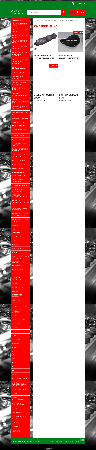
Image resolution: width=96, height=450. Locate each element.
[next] (83, 440)
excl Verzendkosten (39, 67)
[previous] (81, 440)
